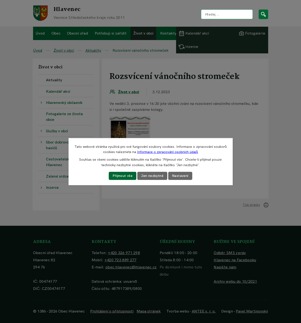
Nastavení (180, 176)
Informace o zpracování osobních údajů (167, 152)
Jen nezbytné (152, 176)
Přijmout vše (123, 176)
